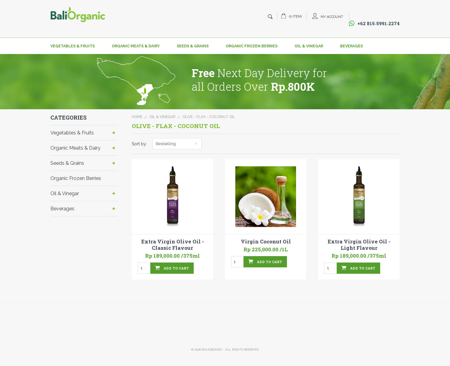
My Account (332, 17)
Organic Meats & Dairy (136, 46)
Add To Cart (176, 268)
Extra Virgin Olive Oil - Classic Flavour (172, 244)
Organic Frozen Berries (252, 46)
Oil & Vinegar (309, 46)
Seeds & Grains (193, 46)
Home (137, 117)
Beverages (351, 46)
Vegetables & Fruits (72, 46)
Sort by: (139, 143)
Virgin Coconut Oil (266, 241)
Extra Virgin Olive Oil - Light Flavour (359, 244)
